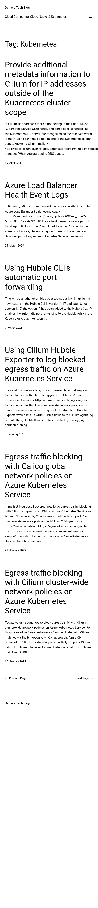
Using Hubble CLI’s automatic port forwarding (37, 277)
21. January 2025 (15, 550)
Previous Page (15, 678)
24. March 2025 (14, 245)
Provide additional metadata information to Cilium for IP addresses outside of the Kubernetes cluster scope (47, 88)
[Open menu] (91, 17)
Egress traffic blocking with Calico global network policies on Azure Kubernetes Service (43, 475)
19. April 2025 (13, 163)
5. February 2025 (15, 434)
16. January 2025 (15, 661)
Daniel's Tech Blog (17, 7)
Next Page (84, 678)
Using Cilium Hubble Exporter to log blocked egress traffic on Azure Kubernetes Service (45, 364)
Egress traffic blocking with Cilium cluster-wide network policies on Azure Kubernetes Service (46, 592)
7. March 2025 (13, 327)
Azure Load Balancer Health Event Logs (41, 190)
